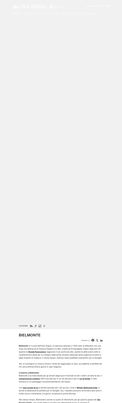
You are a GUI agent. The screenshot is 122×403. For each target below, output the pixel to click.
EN (108, 14)
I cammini (55, 14)
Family (74, 14)
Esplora (27, 14)
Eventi (46, 14)
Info (98, 14)
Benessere (65, 14)
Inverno (91, 14)
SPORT (81, 14)
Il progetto (17, 14)
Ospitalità (36, 14)
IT (105, 14)
